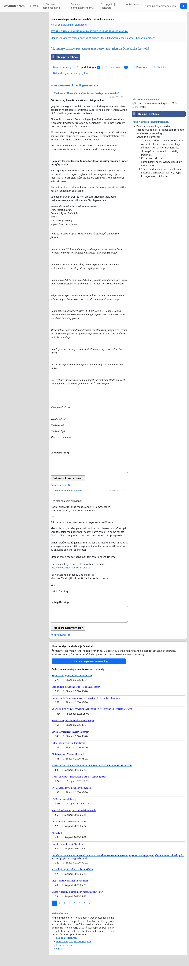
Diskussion (140, 67)
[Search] (162, 6)
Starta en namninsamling (51, 6)
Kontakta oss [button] (132, 4)
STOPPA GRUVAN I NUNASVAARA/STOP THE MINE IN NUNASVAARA (89, 31)
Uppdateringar (88, 67)
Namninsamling (62, 67)
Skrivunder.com (13, 6)
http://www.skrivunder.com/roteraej (70, 567)
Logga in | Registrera (107, 6)
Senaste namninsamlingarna (82, 6)
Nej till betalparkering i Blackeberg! (69, 25)
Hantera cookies (65, 945)
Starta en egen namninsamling (89, 661)
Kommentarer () (60, 485)
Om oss (60, 948)
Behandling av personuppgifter (70, 73)
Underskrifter (116, 67)
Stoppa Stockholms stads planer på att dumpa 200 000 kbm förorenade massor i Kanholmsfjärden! (103, 38)
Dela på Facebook (64, 57)
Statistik (159, 67)
